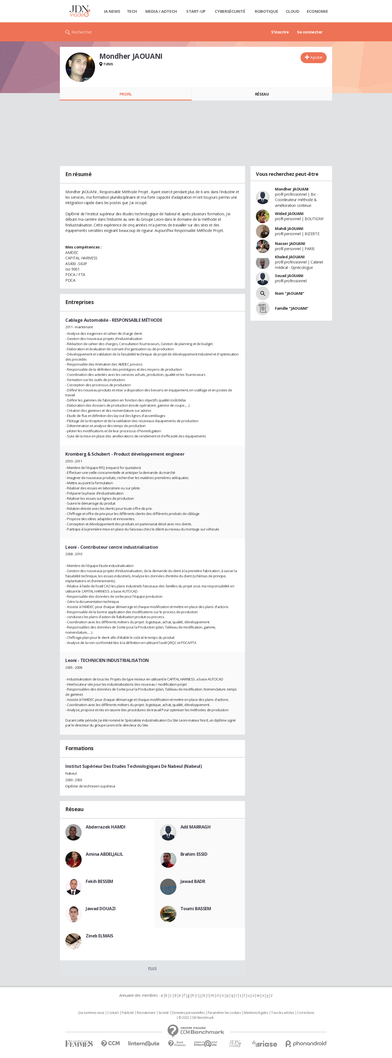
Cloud (292, 11)
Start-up (196, 11)
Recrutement (146, 1013)
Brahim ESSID (193, 854)
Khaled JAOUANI (289, 256)
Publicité (128, 1013)
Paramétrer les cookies (224, 1013)
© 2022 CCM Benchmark (196, 1018)
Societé (163, 1013)
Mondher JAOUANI (291, 189)
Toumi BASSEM (195, 909)
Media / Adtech (161, 11)
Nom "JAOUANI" (289, 293)
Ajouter (316, 57)
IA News (112, 11)
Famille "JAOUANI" (291, 308)
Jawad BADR (192, 881)
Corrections (305, 1013)
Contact (112, 1013)
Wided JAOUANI (289, 213)
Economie (317, 11)
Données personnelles (188, 1013)
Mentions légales (256, 1013)
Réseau (262, 94)
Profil (126, 94)
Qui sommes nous (91, 1013)
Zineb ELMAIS (99, 936)
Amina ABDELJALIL (104, 854)
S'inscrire (280, 32)
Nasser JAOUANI (290, 243)
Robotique (266, 11)
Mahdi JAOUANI (289, 228)
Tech (132, 11)
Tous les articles (282, 1013)
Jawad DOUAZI (101, 909)
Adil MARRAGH (195, 827)
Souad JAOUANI (289, 275)
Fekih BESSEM (99, 881)
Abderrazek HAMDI (105, 827)
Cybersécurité (230, 11)
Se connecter (310, 32)
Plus (152, 968)
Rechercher (82, 32)
